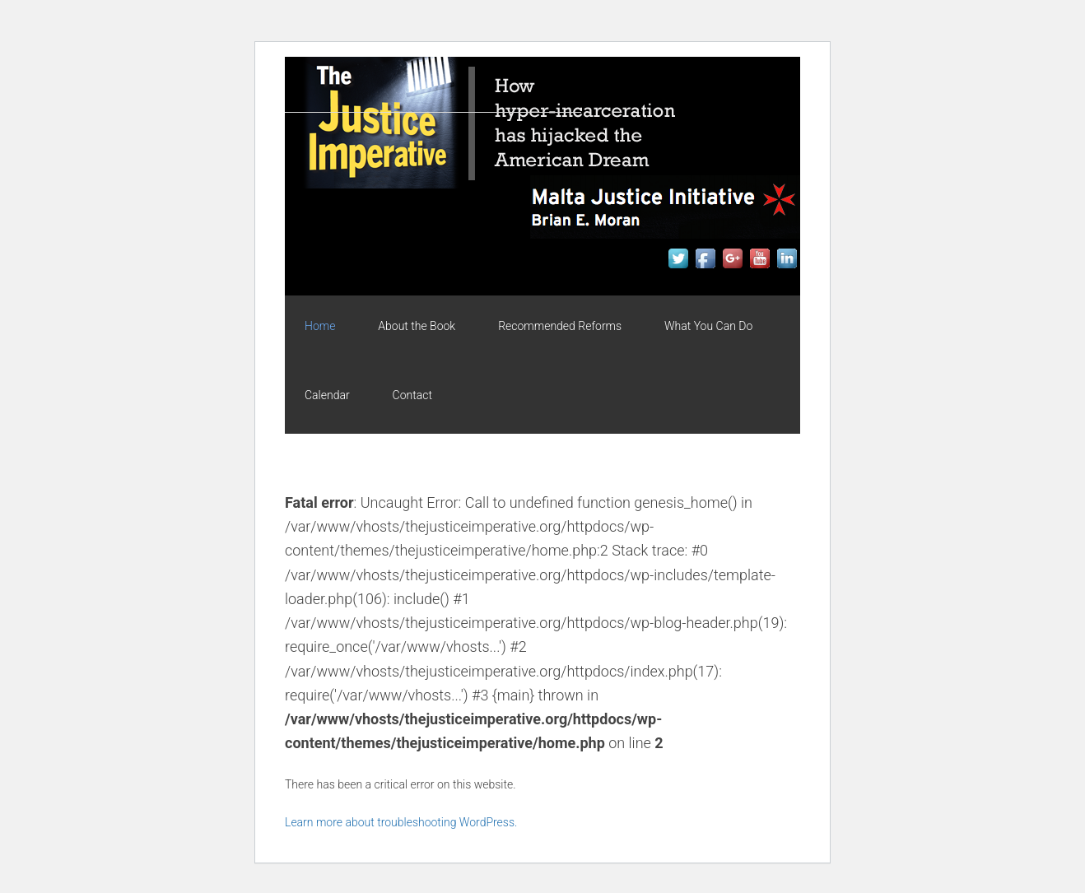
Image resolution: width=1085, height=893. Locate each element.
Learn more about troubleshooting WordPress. (401, 822)
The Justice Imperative (433, 131)
